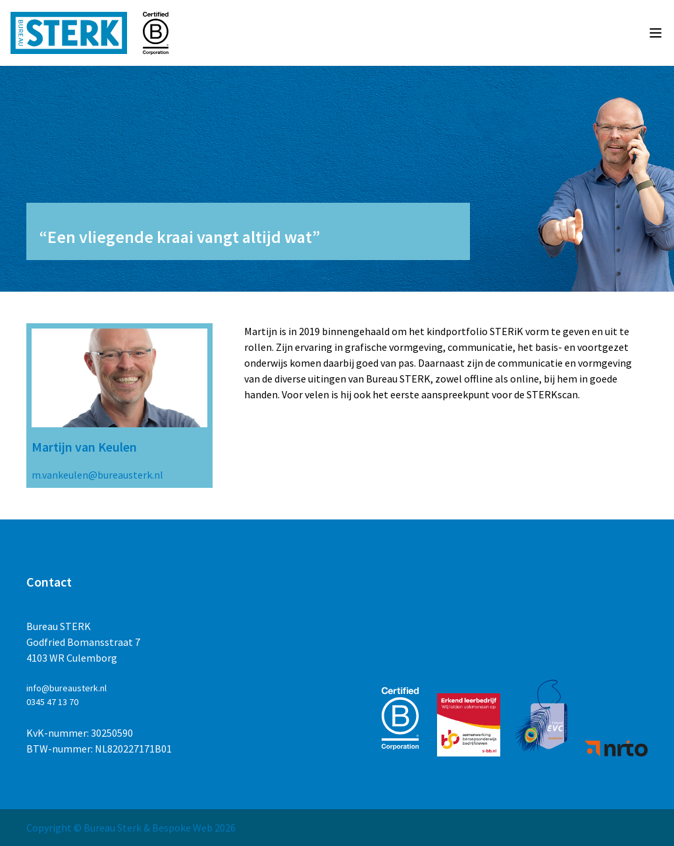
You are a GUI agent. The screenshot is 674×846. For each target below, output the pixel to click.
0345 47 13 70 (52, 702)
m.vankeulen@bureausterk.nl (97, 474)
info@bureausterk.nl (66, 688)
